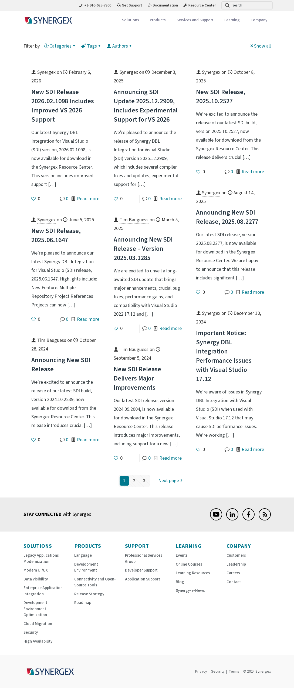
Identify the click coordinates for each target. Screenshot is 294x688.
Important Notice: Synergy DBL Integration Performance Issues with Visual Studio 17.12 (224, 356)
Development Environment (86, 567)
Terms (234, 671)
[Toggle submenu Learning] (232, 20)
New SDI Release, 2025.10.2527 (220, 96)
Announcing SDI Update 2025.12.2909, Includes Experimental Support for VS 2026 (146, 105)
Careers (233, 573)
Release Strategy (89, 594)
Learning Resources (193, 573)
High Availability (37, 641)
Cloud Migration (37, 624)
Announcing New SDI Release (60, 364)
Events (182, 555)
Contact (234, 582)
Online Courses (189, 564)
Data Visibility (35, 579)
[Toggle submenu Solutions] (130, 20)
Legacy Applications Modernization (41, 559)
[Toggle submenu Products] (157, 20)
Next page (171, 480)
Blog (180, 582)
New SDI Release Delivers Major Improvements (137, 378)
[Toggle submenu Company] (259, 20)
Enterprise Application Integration (43, 591)
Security (30, 632)
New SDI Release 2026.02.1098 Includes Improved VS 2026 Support (62, 105)
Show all (260, 46)
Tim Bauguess (134, 219)
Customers (236, 555)
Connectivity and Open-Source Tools (95, 582)
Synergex (46, 72)
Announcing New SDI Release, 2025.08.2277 (227, 217)
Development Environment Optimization (35, 609)
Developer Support (141, 570)
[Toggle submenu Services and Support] (195, 20)
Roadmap (82, 603)
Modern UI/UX (35, 570)
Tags (91, 46)
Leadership (236, 564)
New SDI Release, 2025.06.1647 (56, 235)
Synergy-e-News (190, 590)
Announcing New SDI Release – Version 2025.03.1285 (143, 249)
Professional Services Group (143, 559)
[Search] (247, 5)
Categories (60, 46)
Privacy (201, 671)
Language (83, 555)
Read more (88, 198)
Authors (120, 46)
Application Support (142, 579)
